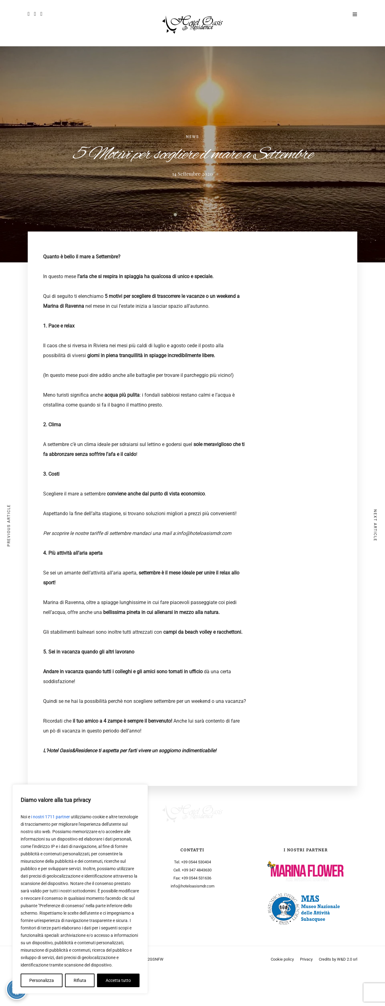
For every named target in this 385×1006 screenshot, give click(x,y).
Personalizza (41, 980)
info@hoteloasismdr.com (192, 886)
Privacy (306, 992)
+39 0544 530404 (196, 862)
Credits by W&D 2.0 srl (338, 992)
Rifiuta (80, 980)
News (192, 137)
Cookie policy (282, 992)
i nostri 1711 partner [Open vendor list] (50, 816)
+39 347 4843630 (197, 870)
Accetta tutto (118, 980)
